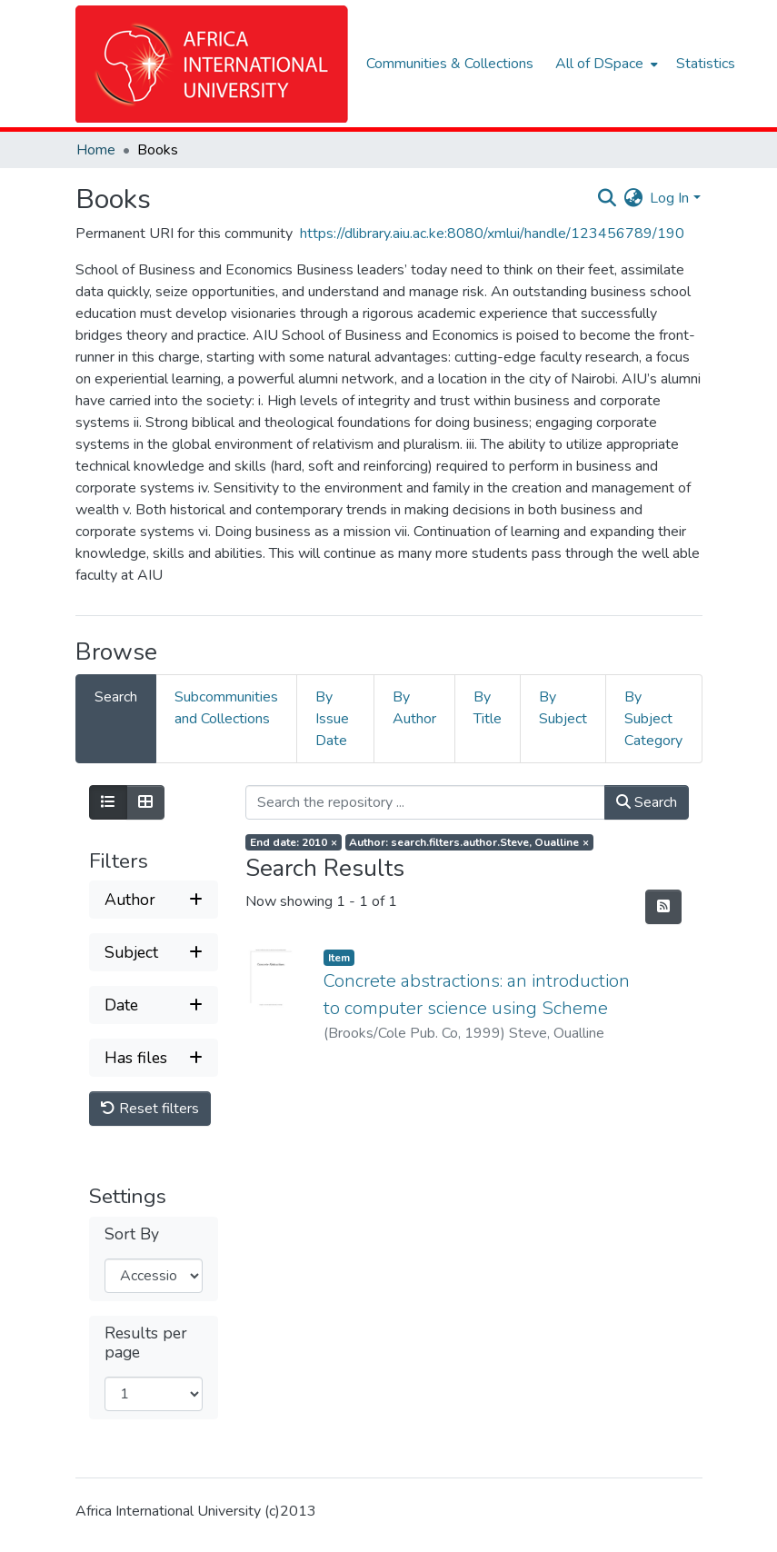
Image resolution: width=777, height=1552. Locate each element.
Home (95, 150)
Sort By (132, 1234)
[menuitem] (605, 63)
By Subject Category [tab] (653, 719)
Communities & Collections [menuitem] (449, 64)
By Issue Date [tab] (332, 719)
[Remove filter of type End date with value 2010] (293, 842)
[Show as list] (108, 802)
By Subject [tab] (563, 708)
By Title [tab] (487, 708)
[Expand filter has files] (154, 1058)
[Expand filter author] (154, 899)
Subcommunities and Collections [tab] (226, 708)
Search (646, 802)
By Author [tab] (414, 708)
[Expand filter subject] (154, 952)
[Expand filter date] (154, 1005)
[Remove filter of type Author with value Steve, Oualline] (469, 842)
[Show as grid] (145, 802)
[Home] (211, 64)
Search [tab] (116, 697)
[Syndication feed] (663, 907)
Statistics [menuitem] (705, 64)
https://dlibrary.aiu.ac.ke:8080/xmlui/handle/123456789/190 (492, 234)
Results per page (146, 1343)
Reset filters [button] (150, 1109)
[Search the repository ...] (425, 802)
